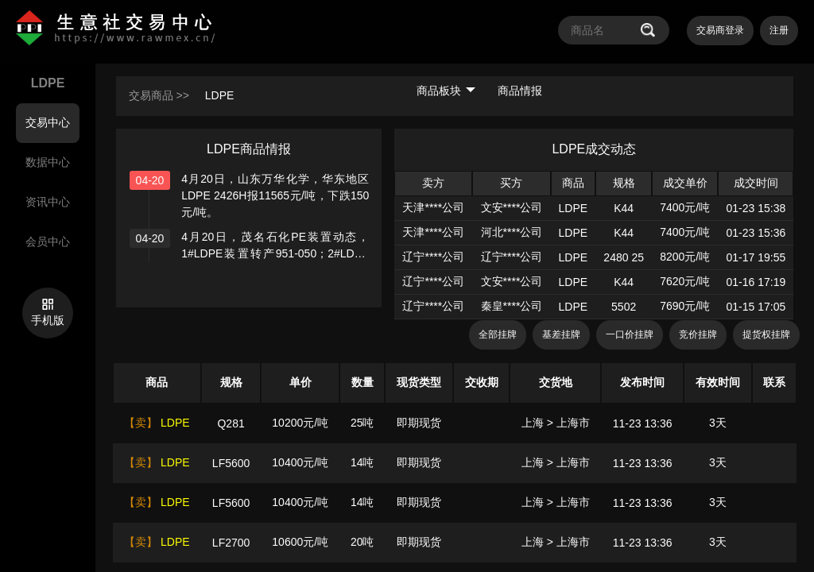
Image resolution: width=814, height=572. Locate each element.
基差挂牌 (561, 334)
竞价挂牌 (698, 334)
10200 (287, 422)
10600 (287, 541)
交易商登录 (720, 30)
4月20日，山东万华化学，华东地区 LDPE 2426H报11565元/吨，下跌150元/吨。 (275, 195)
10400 (287, 462)
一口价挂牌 (629, 334)
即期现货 (419, 422)
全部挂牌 (498, 334)
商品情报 (520, 90)
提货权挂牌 (766, 334)
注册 (779, 30)
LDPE (220, 95)
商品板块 (446, 90)
